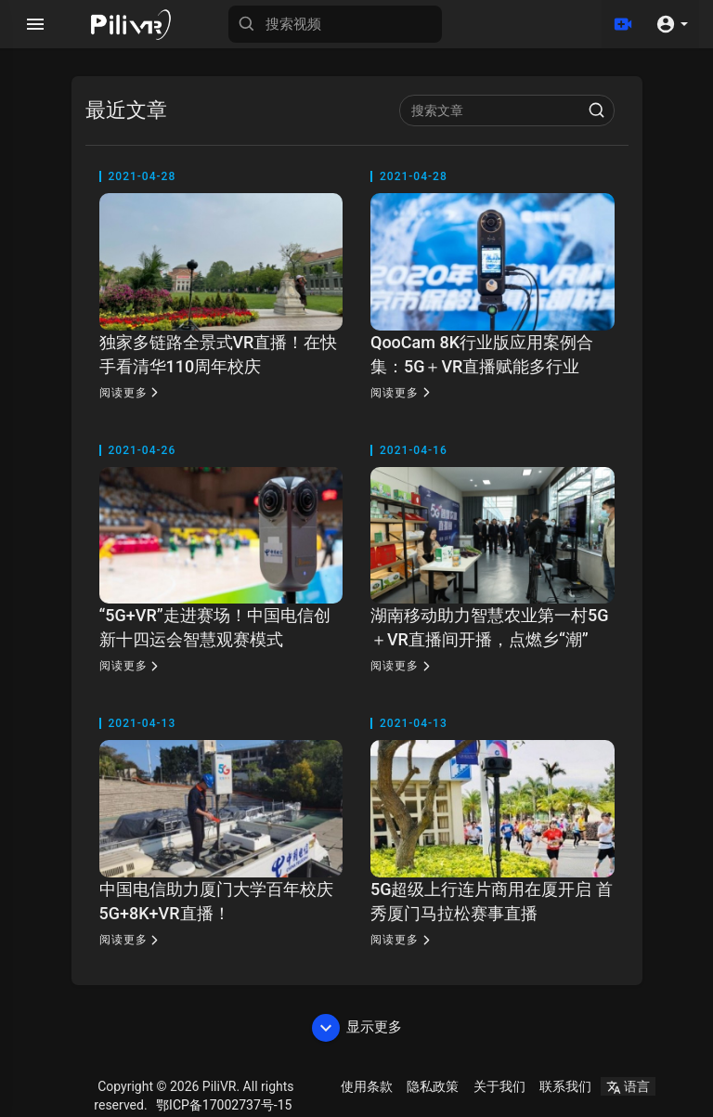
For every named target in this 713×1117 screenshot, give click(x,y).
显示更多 (357, 1028)
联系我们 (565, 1086)
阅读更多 (131, 392)
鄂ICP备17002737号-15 (224, 1105)
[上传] (623, 24)
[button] (671, 24)
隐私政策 (433, 1086)
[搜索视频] (335, 24)
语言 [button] (628, 1086)
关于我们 (499, 1086)
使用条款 (367, 1086)
